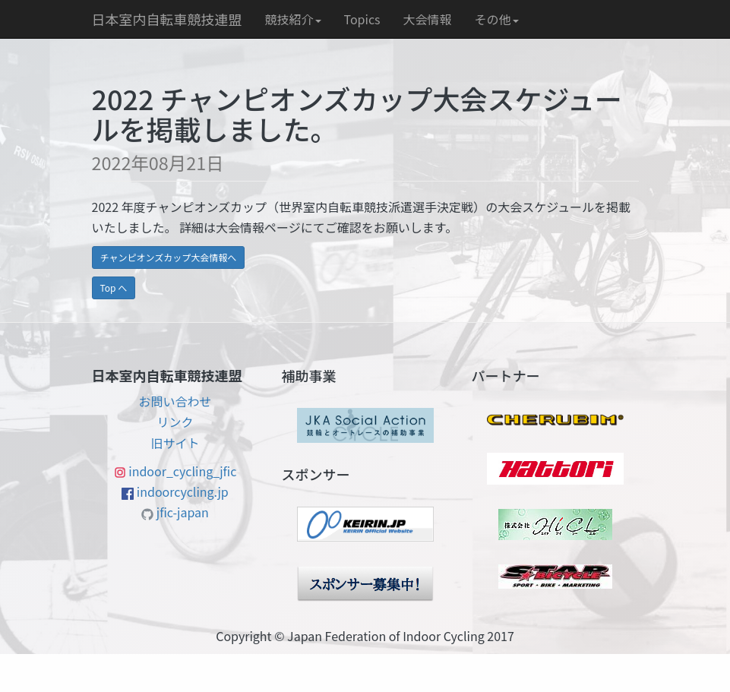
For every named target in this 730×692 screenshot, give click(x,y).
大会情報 (427, 19)
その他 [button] (497, 19)
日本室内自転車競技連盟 (167, 19)
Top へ (114, 287)
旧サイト (174, 443)
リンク (174, 421)
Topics (362, 19)
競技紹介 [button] (293, 19)
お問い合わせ (174, 401)
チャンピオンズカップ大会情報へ (168, 257)
